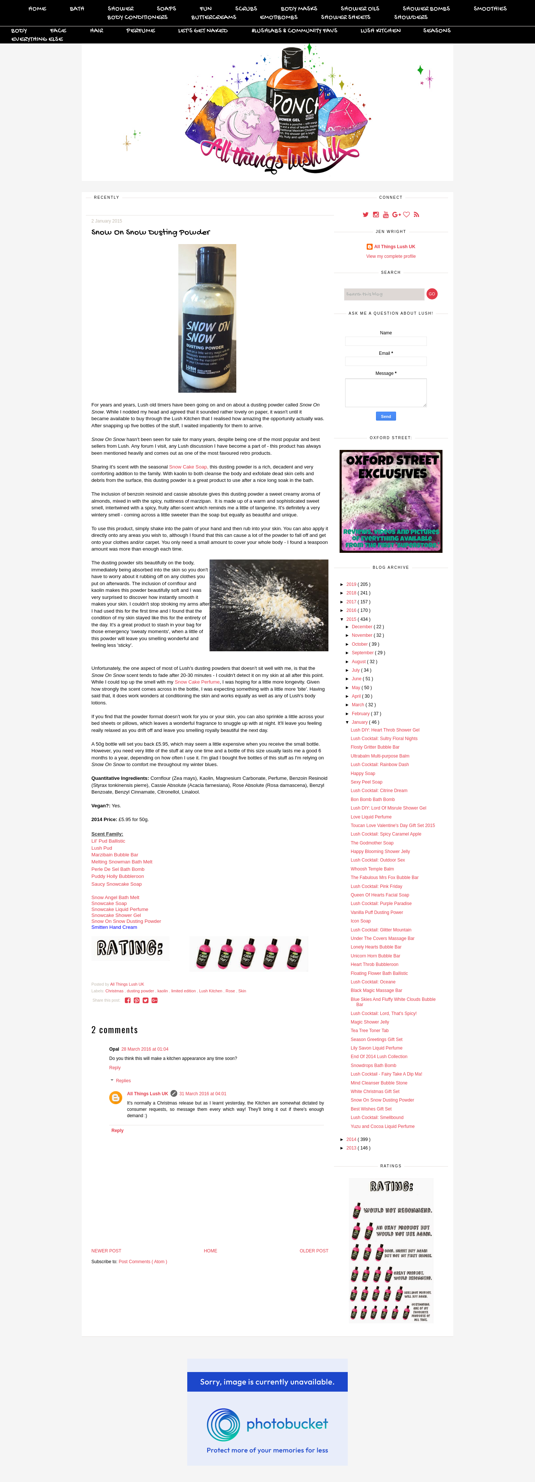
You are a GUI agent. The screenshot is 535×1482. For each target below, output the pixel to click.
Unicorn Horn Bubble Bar (375, 956)
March (359, 704)
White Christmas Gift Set (375, 1091)
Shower (120, 9)
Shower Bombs (426, 9)
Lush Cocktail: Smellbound (377, 1117)
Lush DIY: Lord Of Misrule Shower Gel (388, 808)
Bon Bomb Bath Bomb (373, 799)
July (356, 670)
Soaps (166, 9)
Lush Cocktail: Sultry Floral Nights (384, 738)
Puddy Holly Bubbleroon (117, 876)
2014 (352, 1139)
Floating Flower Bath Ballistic (379, 973)
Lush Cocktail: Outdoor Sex (378, 860)
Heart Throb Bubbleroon (375, 964)
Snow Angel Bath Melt (115, 897)
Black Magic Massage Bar (376, 990)
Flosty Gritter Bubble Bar (375, 747)
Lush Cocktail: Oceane (373, 982)
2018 (352, 593)
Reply (115, 1067)
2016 (352, 610)
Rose (231, 991)
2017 (352, 601)
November (363, 635)
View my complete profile (391, 256)
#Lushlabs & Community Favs (294, 31)
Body (19, 31)
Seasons (437, 31)
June (357, 678)
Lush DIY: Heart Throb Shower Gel (385, 730)
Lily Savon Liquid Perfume (376, 1048)
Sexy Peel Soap (366, 782)
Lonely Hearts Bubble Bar (376, 947)
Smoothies (490, 9)
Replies (123, 1081)
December (363, 626)
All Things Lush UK (147, 1093)
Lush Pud (101, 848)
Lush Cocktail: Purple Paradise (381, 903)
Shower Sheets (345, 18)
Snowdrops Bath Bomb (373, 1065)
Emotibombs (279, 18)
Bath (77, 9)
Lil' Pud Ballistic (109, 841)
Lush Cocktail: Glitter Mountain (381, 930)
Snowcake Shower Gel (116, 915)
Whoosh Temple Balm (372, 869)
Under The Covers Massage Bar (383, 938)
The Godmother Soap (372, 843)
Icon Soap (361, 921)
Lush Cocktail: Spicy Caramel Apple (386, 834)
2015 (352, 619)
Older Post (314, 1251)
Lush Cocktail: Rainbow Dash (380, 764)
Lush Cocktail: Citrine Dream (379, 790)
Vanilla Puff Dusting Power (377, 912)
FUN (206, 9)
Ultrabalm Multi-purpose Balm (380, 756)
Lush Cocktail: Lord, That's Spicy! (384, 1013)
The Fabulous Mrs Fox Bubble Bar (385, 877)
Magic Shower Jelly (370, 1022)
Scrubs (246, 9)
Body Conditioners (137, 18)
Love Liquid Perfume (371, 817)
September (363, 652)
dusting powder (141, 991)
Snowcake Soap (109, 903)
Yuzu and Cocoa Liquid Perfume (383, 1126)
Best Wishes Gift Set (371, 1109)
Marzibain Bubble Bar (114, 854)
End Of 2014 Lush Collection (379, 1056)
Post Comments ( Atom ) (143, 1261)
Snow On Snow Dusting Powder (126, 921)
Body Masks (299, 9)
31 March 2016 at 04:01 (203, 1093)
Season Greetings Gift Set (376, 1039)
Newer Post (106, 1251)
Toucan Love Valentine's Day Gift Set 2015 (393, 825)
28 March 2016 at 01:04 (145, 1049)
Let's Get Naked (203, 31)
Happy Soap (363, 773)
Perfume (140, 31)
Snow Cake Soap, (188, 467)
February (361, 713)
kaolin (163, 991)
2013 (352, 1148)
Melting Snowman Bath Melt (121, 862)
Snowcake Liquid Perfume (119, 909)
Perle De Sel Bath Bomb (118, 869)
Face (58, 31)
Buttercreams (213, 18)
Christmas (115, 991)
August (359, 661)
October (360, 644)
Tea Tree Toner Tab (370, 1030)
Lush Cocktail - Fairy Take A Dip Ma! (386, 1074)
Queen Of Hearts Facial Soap (380, 895)
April (357, 696)
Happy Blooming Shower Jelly (380, 851)
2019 (352, 584)
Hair (96, 31)
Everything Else (37, 39)
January (360, 722)
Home (37, 9)
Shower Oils (360, 9)
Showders (411, 18)
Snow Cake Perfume (197, 682)
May (356, 687)
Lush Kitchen (381, 31)
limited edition (184, 991)
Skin (242, 991)
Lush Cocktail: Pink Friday (376, 886)
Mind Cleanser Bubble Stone (379, 1083)
